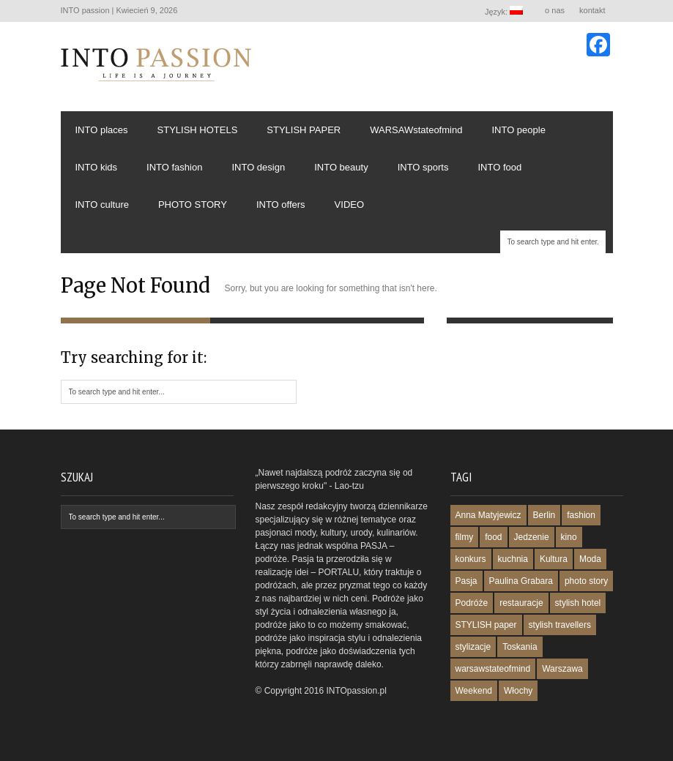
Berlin (544, 515)
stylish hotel (578, 603)
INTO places (101, 129)
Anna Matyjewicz (488, 515)
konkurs (471, 559)
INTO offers (280, 204)
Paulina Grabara (521, 581)
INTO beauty (341, 167)
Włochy (518, 691)
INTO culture (102, 204)
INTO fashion (174, 167)
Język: (504, 11)
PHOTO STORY (192, 204)
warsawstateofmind (493, 669)
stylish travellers (560, 625)
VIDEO (349, 204)
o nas (555, 10)
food (493, 537)
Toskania (519, 647)
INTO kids (96, 167)
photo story (586, 581)
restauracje (521, 603)
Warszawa (562, 669)
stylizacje (473, 647)
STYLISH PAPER (304, 129)
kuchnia (513, 559)
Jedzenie (531, 537)
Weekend (474, 691)
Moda (590, 559)
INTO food (499, 167)
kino (569, 537)
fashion (581, 515)
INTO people (518, 129)
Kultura (554, 559)
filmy (465, 537)
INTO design (258, 167)
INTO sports (423, 167)
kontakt (592, 10)
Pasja (466, 581)
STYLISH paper (486, 625)
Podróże (472, 603)
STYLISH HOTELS (197, 129)
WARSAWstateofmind (416, 129)
